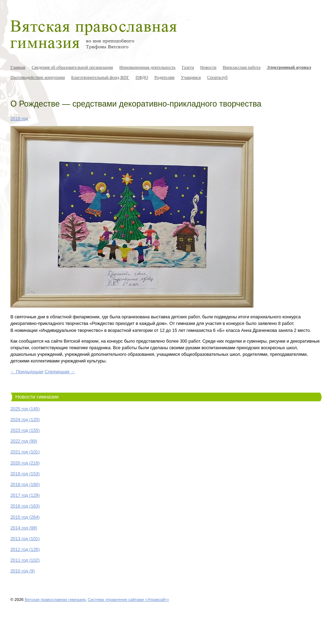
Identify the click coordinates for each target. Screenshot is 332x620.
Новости (208, 67)
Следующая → (59, 371)
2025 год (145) (25, 408)
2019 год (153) (25, 473)
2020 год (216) (25, 463)
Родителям (165, 77)
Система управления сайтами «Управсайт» (128, 599)
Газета (188, 67)
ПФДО (141, 77)
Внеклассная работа (241, 67)
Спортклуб (217, 77)
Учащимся (191, 77)
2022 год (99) (23, 441)
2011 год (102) (25, 560)
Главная (17, 67)
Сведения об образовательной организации (72, 67)
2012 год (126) (25, 549)
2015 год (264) (25, 517)
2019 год (19, 118)
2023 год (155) (25, 430)
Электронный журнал (289, 67)
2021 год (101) (25, 451)
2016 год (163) (25, 506)
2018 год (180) (25, 484)
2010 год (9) (22, 570)
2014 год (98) (23, 527)
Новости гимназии (37, 397)
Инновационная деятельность (147, 67)
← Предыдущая (26, 371)
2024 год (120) (25, 419)
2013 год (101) (25, 538)
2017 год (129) (25, 495)
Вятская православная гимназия (55, 599)
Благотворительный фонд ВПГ (100, 77)
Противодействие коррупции (37, 77)
